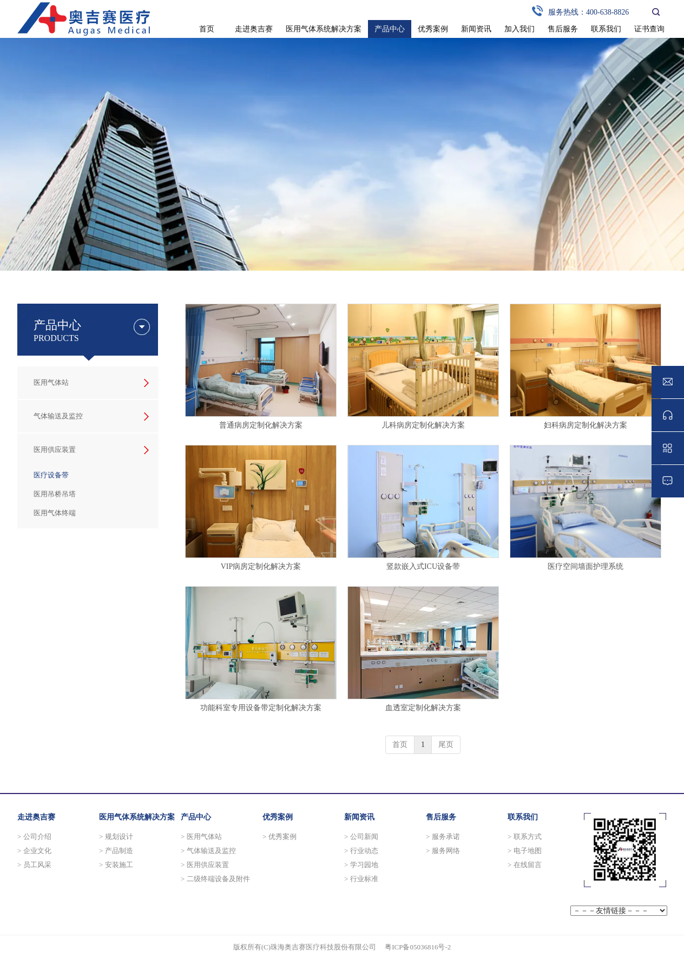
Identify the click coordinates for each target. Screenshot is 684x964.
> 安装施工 (116, 865)
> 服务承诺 (443, 836)
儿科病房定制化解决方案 (423, 425)
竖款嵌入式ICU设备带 (423, 566)
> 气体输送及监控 (208, 851)
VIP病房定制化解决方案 (261, 566)
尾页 (445, 744)
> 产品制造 (116, 851)
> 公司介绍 (34, 836)
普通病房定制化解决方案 (260, 425)
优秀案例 (277, 817)
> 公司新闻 (361, 836)
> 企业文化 (34, 851)
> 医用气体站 (201, 836)
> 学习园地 (361, 865)
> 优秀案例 (279, 836)
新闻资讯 (359, 817)
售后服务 (441, 817)
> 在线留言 (525, 865)
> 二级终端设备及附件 (215, 879)
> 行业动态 (361, 851)
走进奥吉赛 (36, 817)
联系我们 (523, 817)
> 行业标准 (361, 879)
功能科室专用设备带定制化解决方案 (260, 708)
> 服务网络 (443, 851)
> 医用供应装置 (205, 865)
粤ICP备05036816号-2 (418, 947)
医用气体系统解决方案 (137, 817)
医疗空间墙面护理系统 (585, 566)
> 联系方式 (525, 836)
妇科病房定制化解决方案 (585, 425)
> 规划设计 (116, 836)
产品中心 (196, 817)
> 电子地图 (525, 851)
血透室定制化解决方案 (423, 708)
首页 (399, 744)
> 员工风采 (34, 865)
